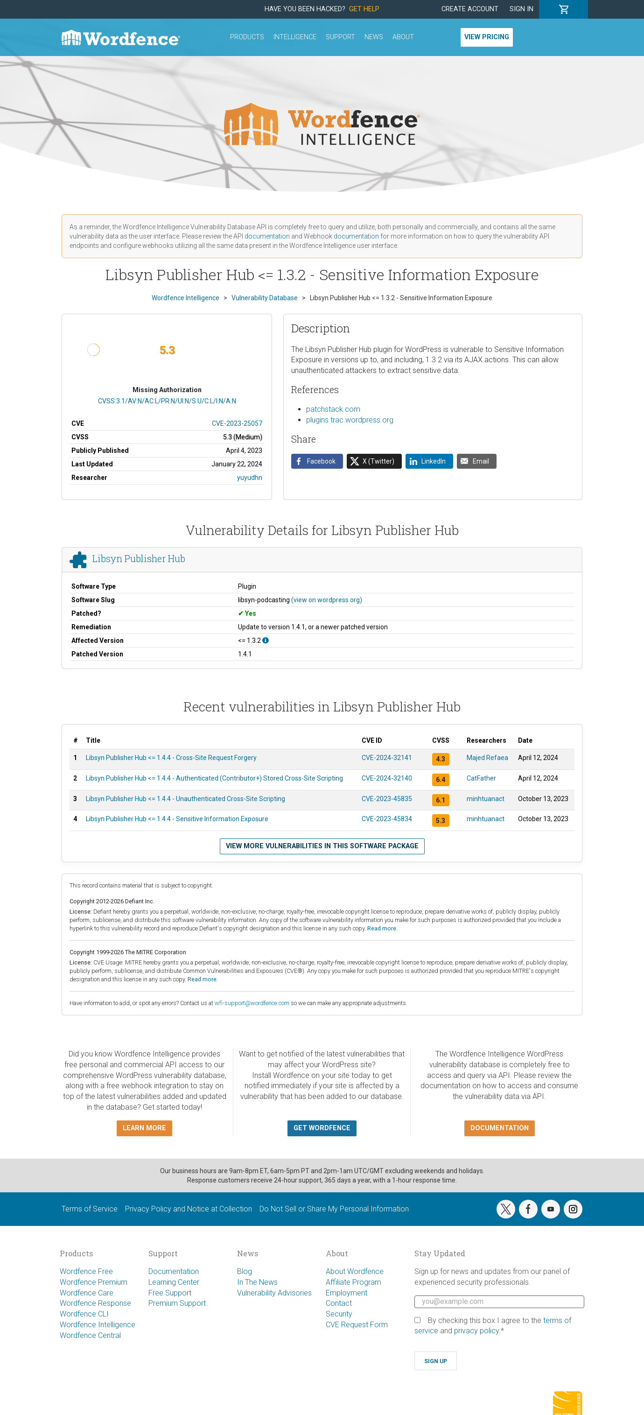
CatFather (481, 778)
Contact (339, 1303)
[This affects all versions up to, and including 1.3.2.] (265, 640)
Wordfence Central (90, 1335)
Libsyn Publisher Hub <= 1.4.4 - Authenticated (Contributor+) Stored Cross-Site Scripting (214, 778)
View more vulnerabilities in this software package (322, 846)
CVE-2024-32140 (387, 778)
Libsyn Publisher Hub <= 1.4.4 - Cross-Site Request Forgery (171, 757)
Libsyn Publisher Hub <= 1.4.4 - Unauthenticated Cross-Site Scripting (185, 799)
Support (340, 37)
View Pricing (486, 37)
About (403, 37)
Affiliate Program (353, 1282)
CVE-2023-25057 (237, 423)
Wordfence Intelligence (97, 1324)
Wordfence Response (95, 1303)
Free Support (169, 1292)
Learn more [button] (144, 1128)
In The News (257, 1282)
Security (339, 1313)
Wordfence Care (86, 1292)
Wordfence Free (86, 1271)
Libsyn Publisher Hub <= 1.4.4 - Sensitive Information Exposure (177, 819)
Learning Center (173, 1282)
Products (247, 37)
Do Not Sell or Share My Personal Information (334, 1208)
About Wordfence (355, 1271)
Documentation (173, 1271)
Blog (244, 1271)
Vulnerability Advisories (274, 1292)
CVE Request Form (357, 1324)
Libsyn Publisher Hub (138, 559)
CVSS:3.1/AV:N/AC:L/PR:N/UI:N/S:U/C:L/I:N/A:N (167, 401)
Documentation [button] (499, 1128)
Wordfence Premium (93, 1282)
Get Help (364, 9)
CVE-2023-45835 (387, 799)
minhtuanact (485, 799)
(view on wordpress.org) (326, 600)
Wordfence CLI (84, 1313)
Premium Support (177, 1303)
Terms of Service (90, 1208)
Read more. (382, 928)
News (373, 37)
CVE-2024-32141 (387, 757)
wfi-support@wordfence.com (252, 1003)
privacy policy (476, 1330)
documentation (267, 236)
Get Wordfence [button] (322, 1128)
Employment (346, 1292)
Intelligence (294, 37)
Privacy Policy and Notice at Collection (188, 1208)
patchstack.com (333, 409)
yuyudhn (249, 477)
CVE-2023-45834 (387, 819)
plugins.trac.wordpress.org (349, 419)
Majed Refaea (487, 757)
